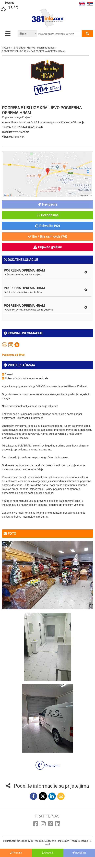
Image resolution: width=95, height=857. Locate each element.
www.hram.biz (20, 132)
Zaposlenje (51, 841)
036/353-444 (35, 127)
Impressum (64, 841)
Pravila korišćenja (80, 841)
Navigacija (79, 852)
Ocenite (47, 852)
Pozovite (47, 766)
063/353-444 (19, 127)
